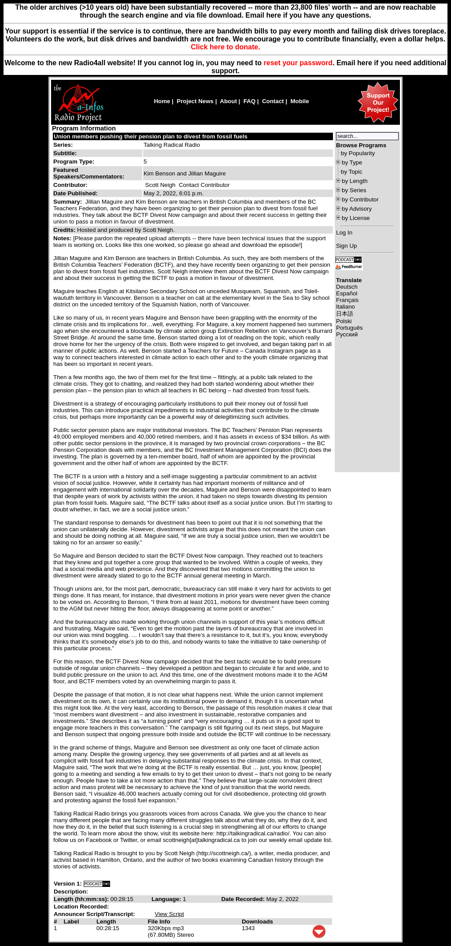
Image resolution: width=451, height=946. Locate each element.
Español (346, 293)
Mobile (299, 101)
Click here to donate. (225, 47)
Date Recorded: (243, 899)
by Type (352, 162)
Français (347, 300)
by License (356, 218)
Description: (71, 891)
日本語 (344, 313)
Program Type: (73, 161)
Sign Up (346, 245)
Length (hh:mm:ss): (82, 899)
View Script (169, 914)
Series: (63, 145)
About (228, 101)
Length (106, 921)
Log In (344, 232)
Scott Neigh (160, 185)
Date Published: (75, 193)
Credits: (65, 230)
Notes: (63, 238)
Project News (195, 101)
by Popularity (358, 153)
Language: (167, 899)
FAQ (249, 101)
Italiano (345, 306)
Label (71, 921)
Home (162, 101)
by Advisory (357, 208)
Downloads (257, 921)
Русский (347, 334)
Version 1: (68, 883)
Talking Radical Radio (172, 145)
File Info (159, 921)
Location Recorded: (81, 906)
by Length (355, 181)
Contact (273, 101)
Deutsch (347, 286)
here (364, 63)
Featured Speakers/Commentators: (88, 173)
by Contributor (360, 199)
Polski (344, 321)
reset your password (298, 63)
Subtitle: (65, 153)
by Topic (351, 171)
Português (349, 327)
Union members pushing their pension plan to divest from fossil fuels (151, 136)
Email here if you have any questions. (308, 15)
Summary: (68, 201)
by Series (354, 190)
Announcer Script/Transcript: (94, 914)
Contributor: (70, 185)
